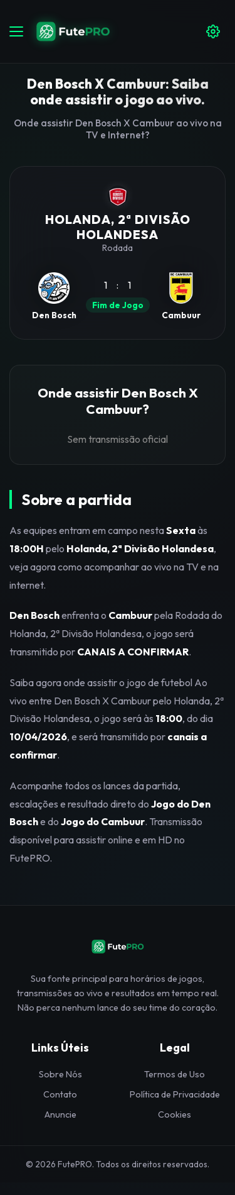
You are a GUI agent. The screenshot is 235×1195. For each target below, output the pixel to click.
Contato (60, 1094)
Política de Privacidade (175, 1094)
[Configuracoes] (213, 31)
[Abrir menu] (16, 31)
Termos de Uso (174, 1074)
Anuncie (60, 1114)
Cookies (174, 1114)
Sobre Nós (60, 1074)
